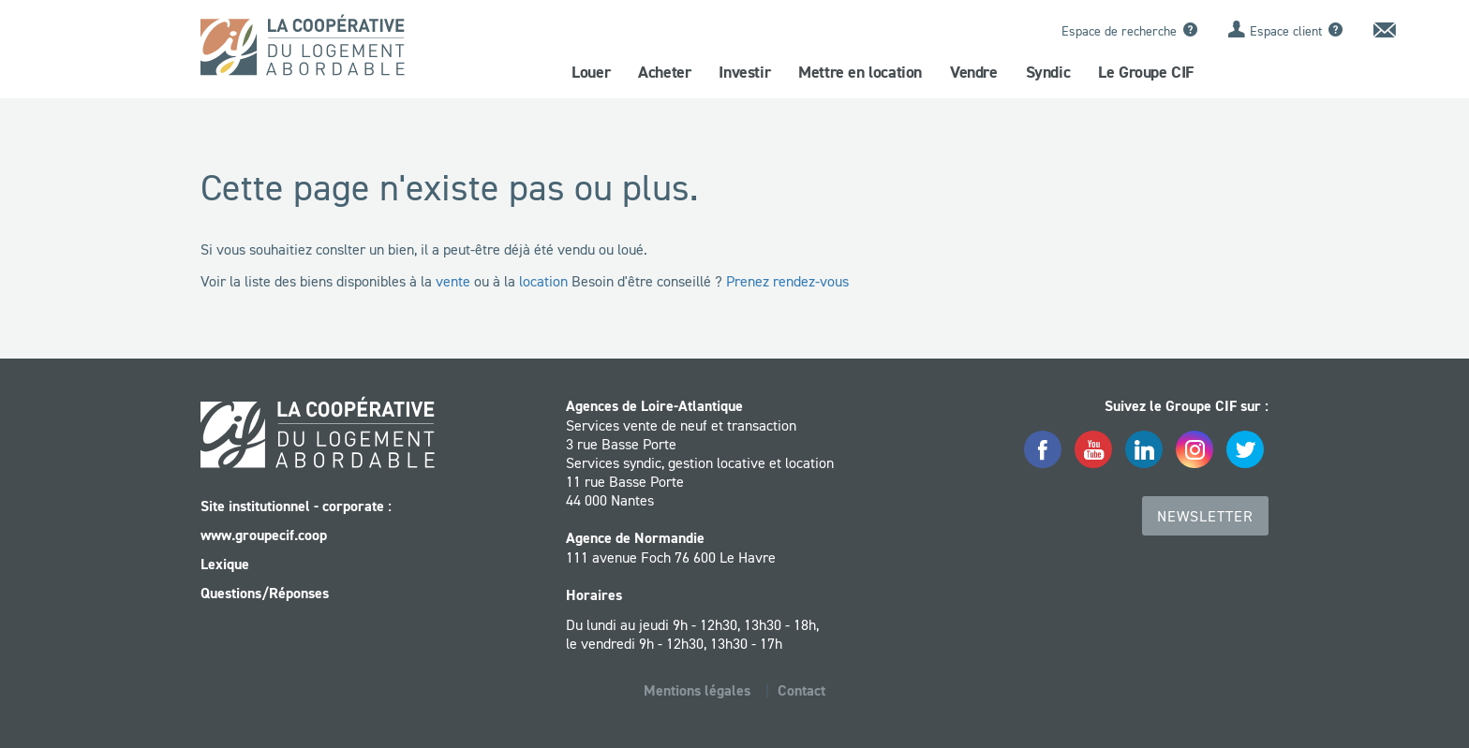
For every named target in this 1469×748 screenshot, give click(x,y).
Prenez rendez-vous (787, 280)
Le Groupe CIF (1146, 72)
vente (453, 280)
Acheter (664, 72)
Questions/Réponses (264, 593)
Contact (801, 690)
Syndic (1048, 72)
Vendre (974, 72)
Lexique (224, 564)
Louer (590, 72)
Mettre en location (860, 72)
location (543, 280)
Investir (744, 72)
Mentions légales (697, 690)
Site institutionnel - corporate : (296, 506)
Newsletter (1205, 515)
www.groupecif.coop (263, 535)
